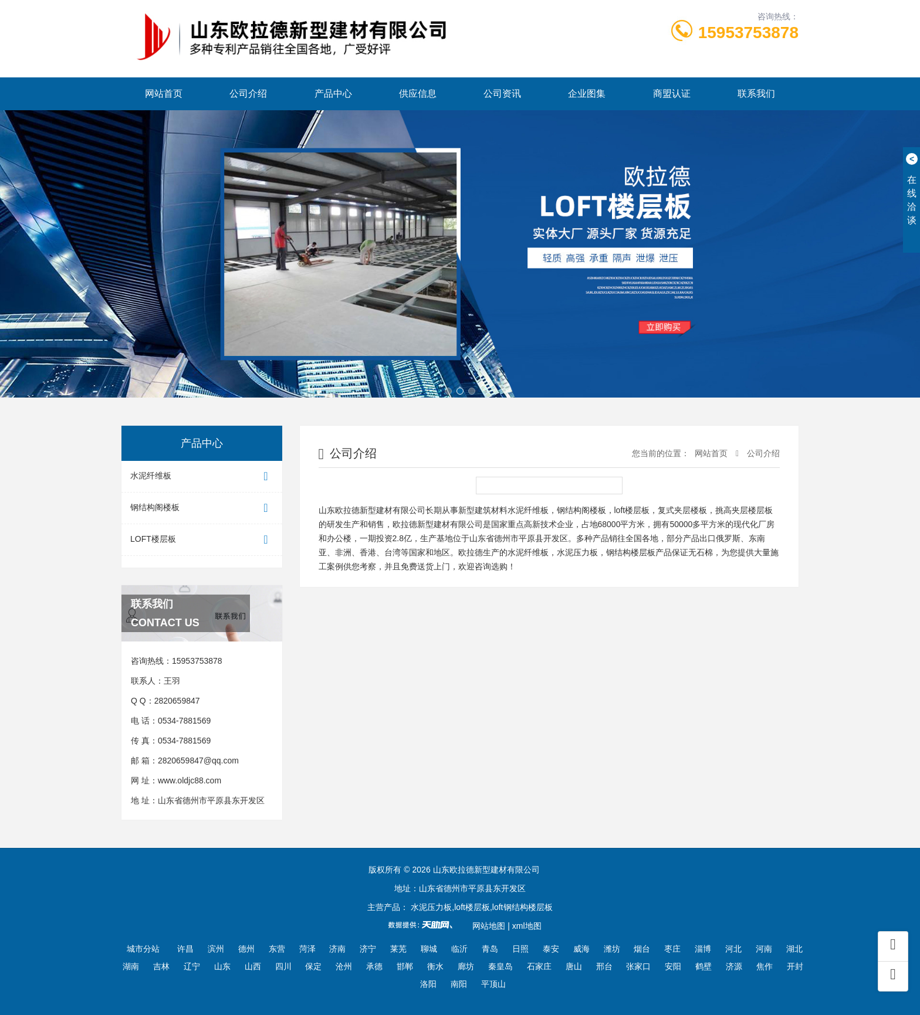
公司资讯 (502, 94)
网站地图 (488, 926)
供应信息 (418, 94)
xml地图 (527, 926)
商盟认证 (672, 94)
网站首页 (163, 94)
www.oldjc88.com (189, 780)
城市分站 (143, 948)
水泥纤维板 (201, 476)
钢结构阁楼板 (201, 508)
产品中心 (333, 94)
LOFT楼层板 (201, 539)
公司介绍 (248, 94)
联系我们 (756, 94)
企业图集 (587, 94)
